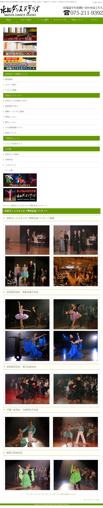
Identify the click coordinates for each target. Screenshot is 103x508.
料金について (77, 20)
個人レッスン (10, 122)
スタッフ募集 (10, 90)
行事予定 (9, 160)
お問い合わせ (97, 2)
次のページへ (70, 494)
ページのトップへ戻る (92, 500)
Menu (8, 20)
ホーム (6, 205)
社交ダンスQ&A (12, 154)
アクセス (94, 20)
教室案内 (9, 79)
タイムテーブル (60, 20)
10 (62, 494)
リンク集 (9, 170)
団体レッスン (10, 117)
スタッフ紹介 (25, 20)
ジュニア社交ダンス (13, 143)
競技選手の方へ (11, 106)
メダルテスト (10, 165)
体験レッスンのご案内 (14, 111)
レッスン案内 (43, 20)
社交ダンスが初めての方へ (16, 101)
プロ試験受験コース (13, 127)
